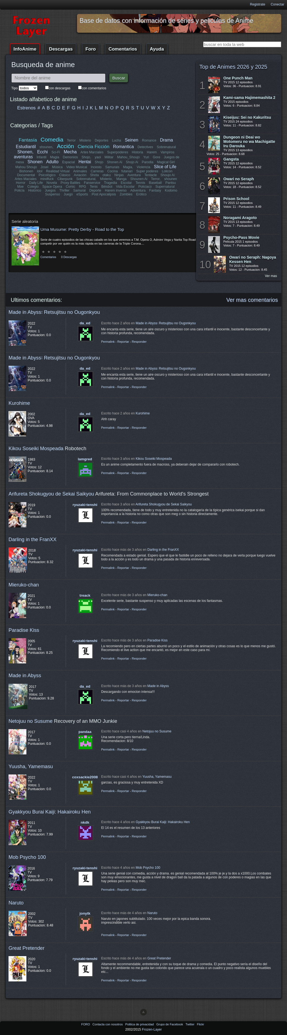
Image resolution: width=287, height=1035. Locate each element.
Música (57, 167)
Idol (40, 171)
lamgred (85, 459)
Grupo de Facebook (170, 1024)
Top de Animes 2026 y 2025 (233, 67)
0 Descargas (69, 257)
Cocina (112, 171)
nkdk (85, 822)
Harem (152, 152)
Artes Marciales (91, 152)
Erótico (141, 194)
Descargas (61, 49)
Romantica (123, 146)
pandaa (85, 732)
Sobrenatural (166, 147)
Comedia (52, 139)
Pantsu (170, 183)
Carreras (96, 171)
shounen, (46, 147)
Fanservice (92, 183)
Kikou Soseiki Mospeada (36, 448)
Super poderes (147, 171)
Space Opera (52, 187)
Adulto (52, 161)
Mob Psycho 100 (27, 857)
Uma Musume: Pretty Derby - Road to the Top (82, 229)
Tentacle (150, 175)
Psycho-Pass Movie (241, 237)
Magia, (128, 167)
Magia (54, 157)
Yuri (146, 157)
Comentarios (123, 49)
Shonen (34, 161)
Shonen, (25, 152)
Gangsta (231, 159)
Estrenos (26, 107)
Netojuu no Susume (31, 721)
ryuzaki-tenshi (85, 505)
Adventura (137, 190)
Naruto (16, 903)
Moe (20, 187)
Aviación (80, 175)
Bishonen (26, 171)
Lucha (116, 140)
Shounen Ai (138, 179)
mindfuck (47, 179)
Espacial (68, 162)
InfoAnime (24, 49)
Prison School (236, 199)
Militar (108, 157)
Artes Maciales (26, 179)
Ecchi (42, 152)
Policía (20, 190)
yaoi (98, 157)
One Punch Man (238, 78)
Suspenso (52, 194)
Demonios (70, 157)
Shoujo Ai (167, 175)
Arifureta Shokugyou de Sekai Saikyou (51, 494)
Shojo (99, 162)
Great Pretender (27, 948)
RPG (82, 187)
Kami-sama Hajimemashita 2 (249, 97)
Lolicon (167, 171)
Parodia (147, 162)
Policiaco (145, 187)
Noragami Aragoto (240, 217)
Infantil (41, 157)
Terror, (155, 179)
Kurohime (19, 403)
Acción (65, 146)
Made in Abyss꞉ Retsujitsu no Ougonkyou (54, 312)
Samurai (79, 190)
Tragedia (110, 183)
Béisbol (106, 187)
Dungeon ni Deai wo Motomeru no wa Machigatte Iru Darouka (249, 141)
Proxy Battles (71, 183)
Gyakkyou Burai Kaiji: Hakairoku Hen (50, 812)
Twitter (190, 1024)
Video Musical (76, 167)
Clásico (64, 175)
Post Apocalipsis (104, 194)
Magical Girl (166, 162)
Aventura (133, 175)
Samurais (112, 167)
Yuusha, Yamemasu (31, 766)
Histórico (34, 190)
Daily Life (36, 183)
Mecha (70, 152)
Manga (121, 179)
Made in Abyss (25, 675)
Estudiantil (26, 146)
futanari (127, 171)
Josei (44, 167)
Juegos (50, 190)
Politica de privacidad (139, 1024)
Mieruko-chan (24, 585)
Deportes (101, 140)
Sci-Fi (56, 152)
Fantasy (155, 190)
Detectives (145, 147)
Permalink (108, 341)
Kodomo (171, 190)
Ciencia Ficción (93, 146)
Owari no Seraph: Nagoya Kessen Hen (252, 259)
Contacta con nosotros (107, 1024)
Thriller (64, 190)
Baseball (155, 183)
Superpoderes (117, 152)
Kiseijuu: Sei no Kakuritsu (247, 117)
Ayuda (157, 49)
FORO (86, 1024)
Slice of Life (165, 166)
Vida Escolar (125, 187)
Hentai (84, 161)
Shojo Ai (132, 162)
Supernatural (165, 187)
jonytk (84, 913)
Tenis (94, 187)
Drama (166, 140)
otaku (107, 175)
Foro (90, 49)
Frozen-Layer (152, 1029)
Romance (149, 140)
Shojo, (86, 157)
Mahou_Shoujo (128, 157)
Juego (68, 194)
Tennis (140, 183)
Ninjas (119, 175)
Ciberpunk (65, 179)
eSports (82, 194)
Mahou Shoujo (26, 167)
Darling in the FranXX (32, 539)
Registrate (257, 4)
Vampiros (167, 152)
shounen (170, 179)
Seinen (131, 140)
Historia (137, 152)
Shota (94, 175)
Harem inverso (116, 190)
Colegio (33, 187)
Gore (156, 157)
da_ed (85, 323)
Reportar (123, 341)
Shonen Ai (114, 162)
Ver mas (271, 276)
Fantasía (28, 140)
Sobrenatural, (86, 179)
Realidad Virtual (58, 171)
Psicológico (47, 175)
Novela (51, 183)
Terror (71, 140)
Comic (70, 187)
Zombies (126, 194)
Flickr (200, 1024)
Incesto (96, 167)
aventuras (23, 156)
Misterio (85, 140)
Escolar (126, 183)
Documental (26, 175)
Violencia (143, 167)
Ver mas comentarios (252, 300)
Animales (80, 171)
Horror (20, 183)
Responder (139, 341)
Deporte (95, 190)
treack (84, 595)
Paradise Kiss (24, 630)
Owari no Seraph (238, 179)
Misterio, (106, 179)
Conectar (277, 4)
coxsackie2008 (85, 777)
